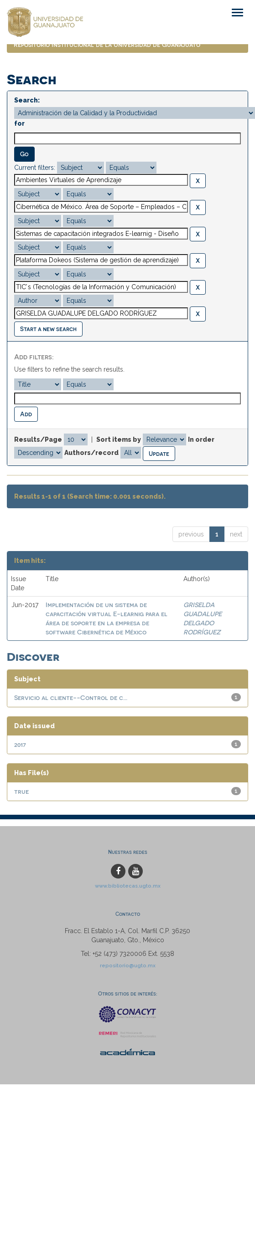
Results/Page (38, 439)
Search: (27, 100)
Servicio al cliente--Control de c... (70, 697)
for (19, 123)
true (21, 791)
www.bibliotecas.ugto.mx (128, 886)
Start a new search (48, 328)
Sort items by (118, 439)
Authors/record (91, 452)
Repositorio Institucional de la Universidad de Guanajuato (107, 44)
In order (201, 439)
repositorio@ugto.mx (128, 965)
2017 (20, 744)
